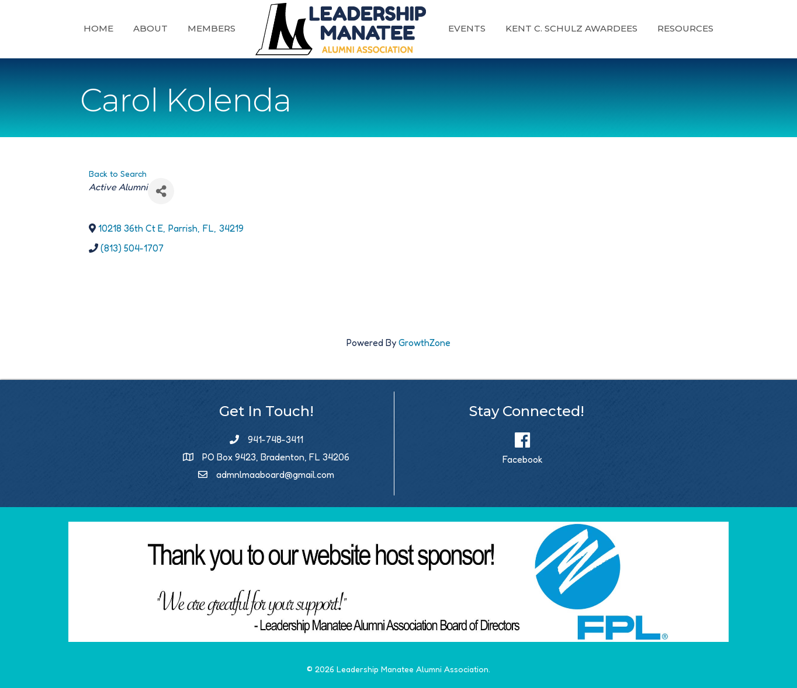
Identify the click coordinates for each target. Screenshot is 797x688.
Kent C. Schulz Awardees (571, 28)
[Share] (161, 191)
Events (467, 28)
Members (211, 28)
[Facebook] (523, 444)
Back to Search (118, 174)
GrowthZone (424, 342)
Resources (685, 28)
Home (98, 28)
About (150, 28)
